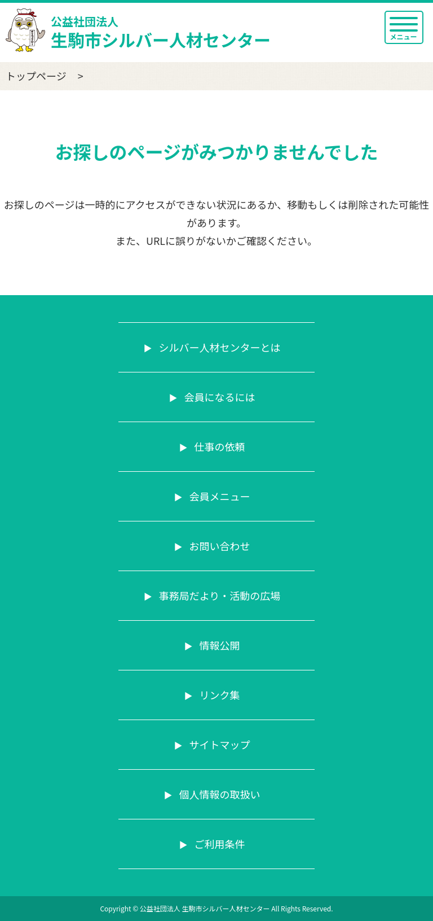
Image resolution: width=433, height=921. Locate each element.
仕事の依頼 (218, 446)
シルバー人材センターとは (218, 347)
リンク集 (218, 694)
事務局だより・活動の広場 (219, 595)
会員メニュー (218, 496)
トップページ (36, 75)
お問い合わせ (218, 545)
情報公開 (218, 645)
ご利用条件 (218, 843)
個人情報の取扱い (218, 794)
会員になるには (218, 396)
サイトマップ (218, 744)
